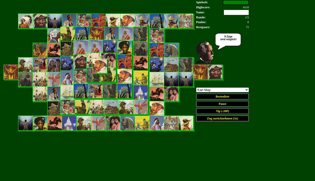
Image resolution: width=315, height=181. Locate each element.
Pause (222, 104)
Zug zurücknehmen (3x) (222, 118)
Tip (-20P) (222, 111)
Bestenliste (223, 96)
